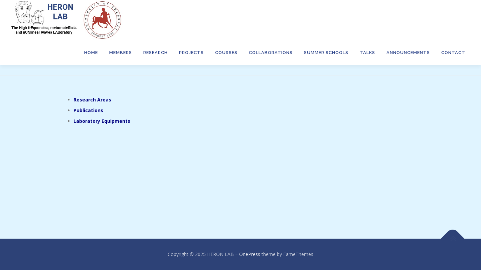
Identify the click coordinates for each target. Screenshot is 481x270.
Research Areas (92, 99)
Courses (226, 52)
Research (155, 52)
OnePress (249, 254)
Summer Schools (326, 52)
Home (91, 52)
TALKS (367, 52)
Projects (191, 52)
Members (120, 52)
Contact (453, 52)
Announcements (408, 52)
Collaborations (271, 52)
